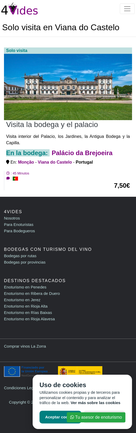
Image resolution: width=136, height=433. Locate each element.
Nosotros (12, 218)
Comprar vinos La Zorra (25, 346)
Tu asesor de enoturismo (96, 417)
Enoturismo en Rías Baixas (28, 312)
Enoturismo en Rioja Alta (25, 306)
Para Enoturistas (18, 224)
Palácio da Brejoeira (82, 152)
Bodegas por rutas (20, 255)
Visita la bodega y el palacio (52, 124)
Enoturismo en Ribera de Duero (32, 293)
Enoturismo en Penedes (25, 287)
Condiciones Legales (22, 388)
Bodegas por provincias (25, 262)
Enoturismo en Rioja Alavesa (29, 319)
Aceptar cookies (60, 417)
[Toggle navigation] (127, 8)
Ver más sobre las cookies (96, 402)
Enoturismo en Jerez (22, 300)
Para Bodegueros (19, 231)
